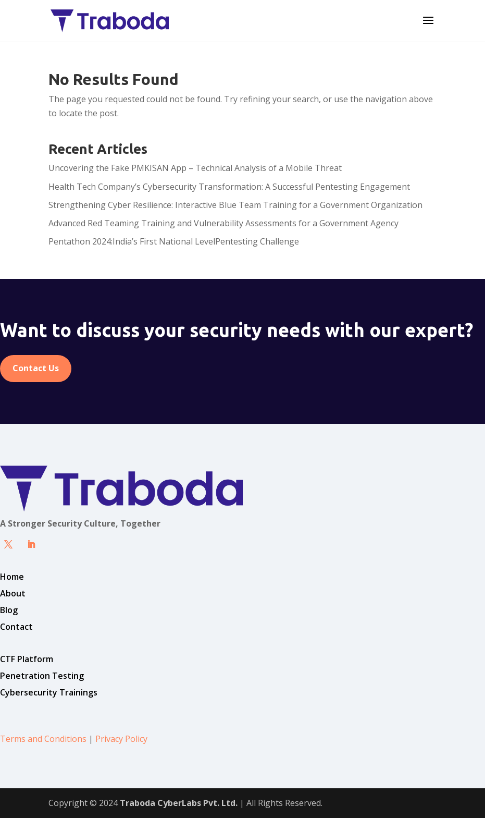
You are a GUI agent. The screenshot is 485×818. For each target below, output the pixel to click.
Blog (9, 610)
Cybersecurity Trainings (48, 692)
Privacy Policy (121, 738)
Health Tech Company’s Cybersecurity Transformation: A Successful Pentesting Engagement (229, 186)
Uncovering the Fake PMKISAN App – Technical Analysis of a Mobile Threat (195, 168)
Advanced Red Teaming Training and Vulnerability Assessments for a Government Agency (223, 223)
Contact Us (36, 368)
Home (12, 576)
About (13, 593)
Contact (16, 626)
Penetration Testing (42, 675)
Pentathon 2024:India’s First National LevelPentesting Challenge (173, 241)
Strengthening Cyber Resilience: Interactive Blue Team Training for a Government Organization (235, 205)
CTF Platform (26, 659)
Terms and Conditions (43, 738)
